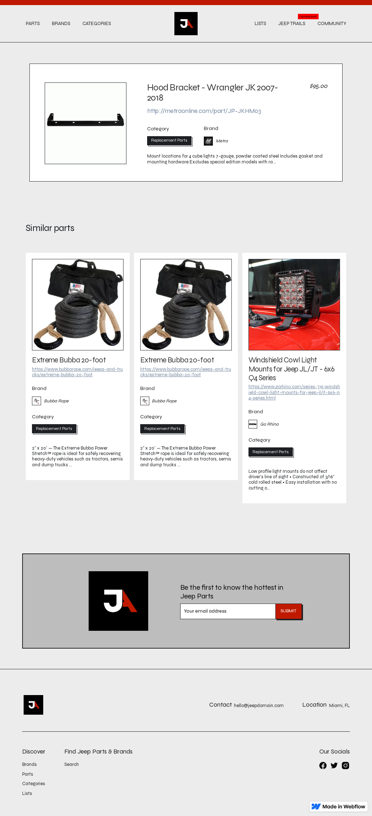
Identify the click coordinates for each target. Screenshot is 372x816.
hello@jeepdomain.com (259, 706)
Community (332, 24)
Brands (61, 24)
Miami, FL (339, 706)
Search (71, 764)
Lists (260, 24)
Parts (33, 24)
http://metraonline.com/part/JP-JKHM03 (204, 111)
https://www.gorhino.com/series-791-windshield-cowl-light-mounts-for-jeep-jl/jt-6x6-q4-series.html (294, 392)
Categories (96, 24)
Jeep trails (291, 24)
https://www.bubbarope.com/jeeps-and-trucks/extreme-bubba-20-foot (77, 372)
